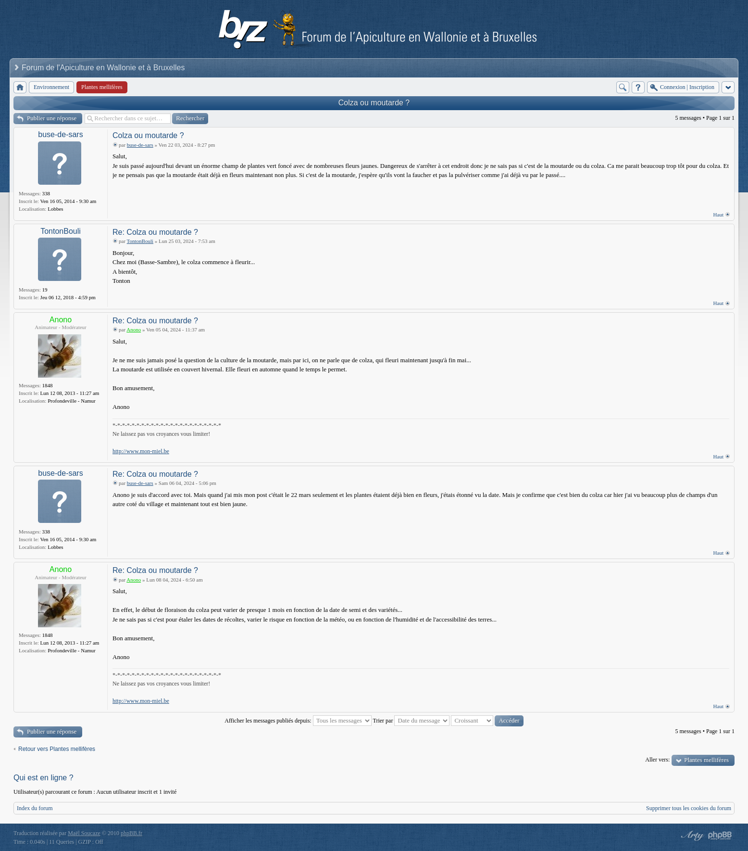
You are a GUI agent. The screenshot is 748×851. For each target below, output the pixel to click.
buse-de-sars (60, 134)
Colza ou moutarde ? (374, 103)
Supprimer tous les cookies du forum (688, 808)
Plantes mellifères (706, 759)
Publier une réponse (51, 118)
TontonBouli (60, 231)
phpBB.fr (131, 833)
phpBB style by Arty (691, 835)
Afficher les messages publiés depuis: (297, 720)
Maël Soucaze (84, 833)
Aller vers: (657, 759)
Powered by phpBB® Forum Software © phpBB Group (720, 835)
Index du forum (35, 808)
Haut (718, 214)
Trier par (411, 720)
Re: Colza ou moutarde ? (155, 232)
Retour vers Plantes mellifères (56, 749)
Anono (61, 320)
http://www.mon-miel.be (140, 451)
